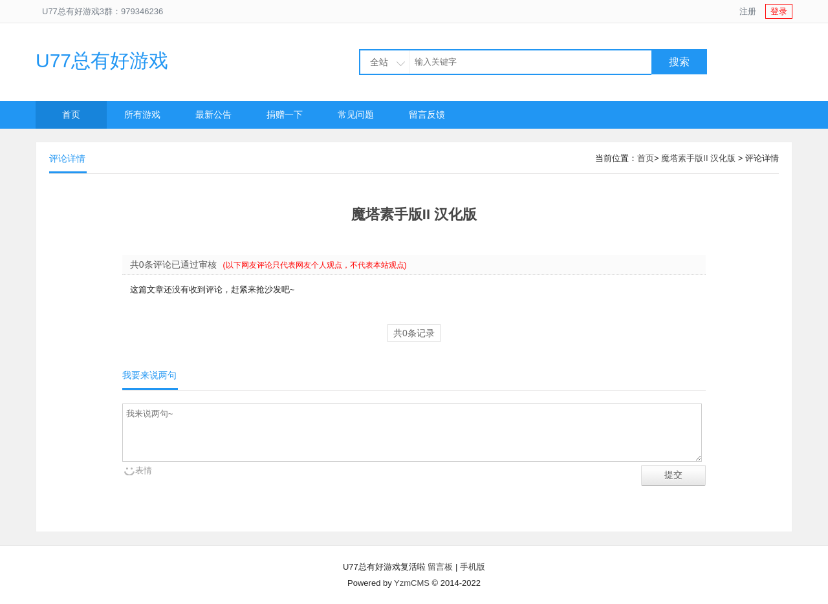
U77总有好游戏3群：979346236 (102, 11)
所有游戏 (142, 114)
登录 (778, 11)
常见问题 (356, 114)
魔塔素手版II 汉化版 (698, 158)
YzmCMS (412, 583)
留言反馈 (427, 114)
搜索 (679, 61)
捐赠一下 (285, 114)
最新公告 (213, 114)
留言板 (440, 567)
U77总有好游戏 (102, 60)
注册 (747, 11)
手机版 (472, 567)
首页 (71, 114)
